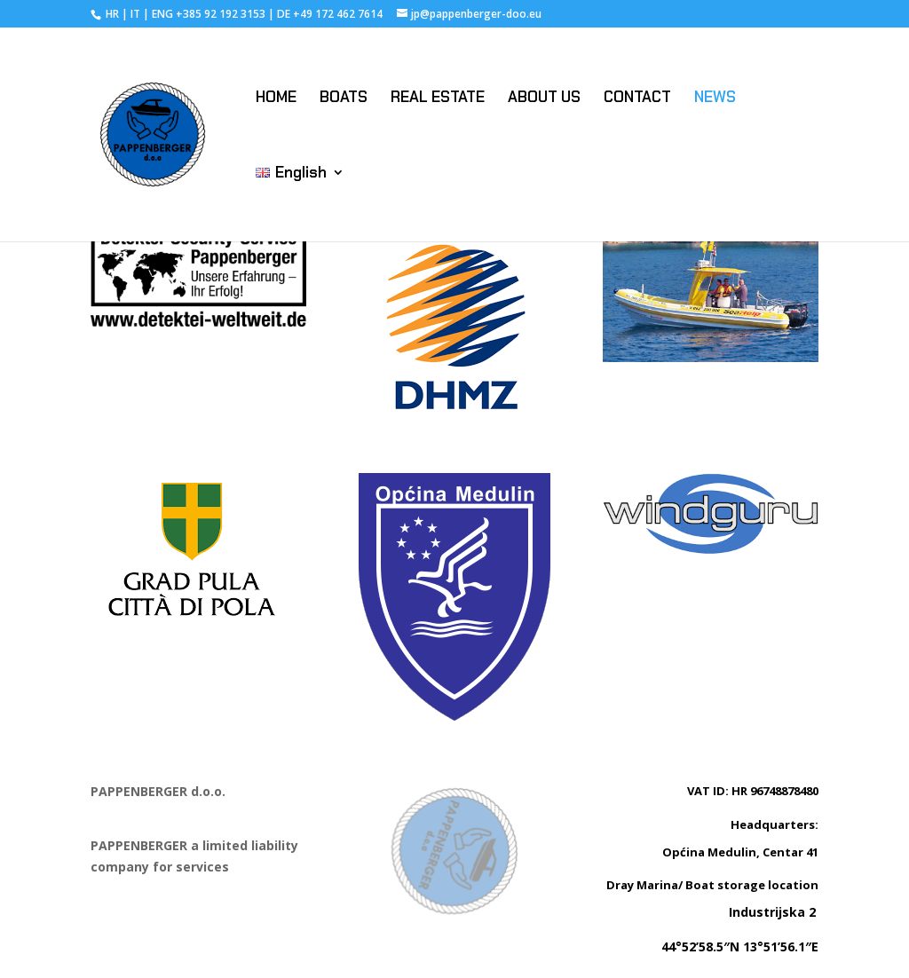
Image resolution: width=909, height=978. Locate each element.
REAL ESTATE (438, 98)
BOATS (344, 98)
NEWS (715, 98)
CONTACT (637, 98)
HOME (276, 98)
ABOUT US (544, 98)
